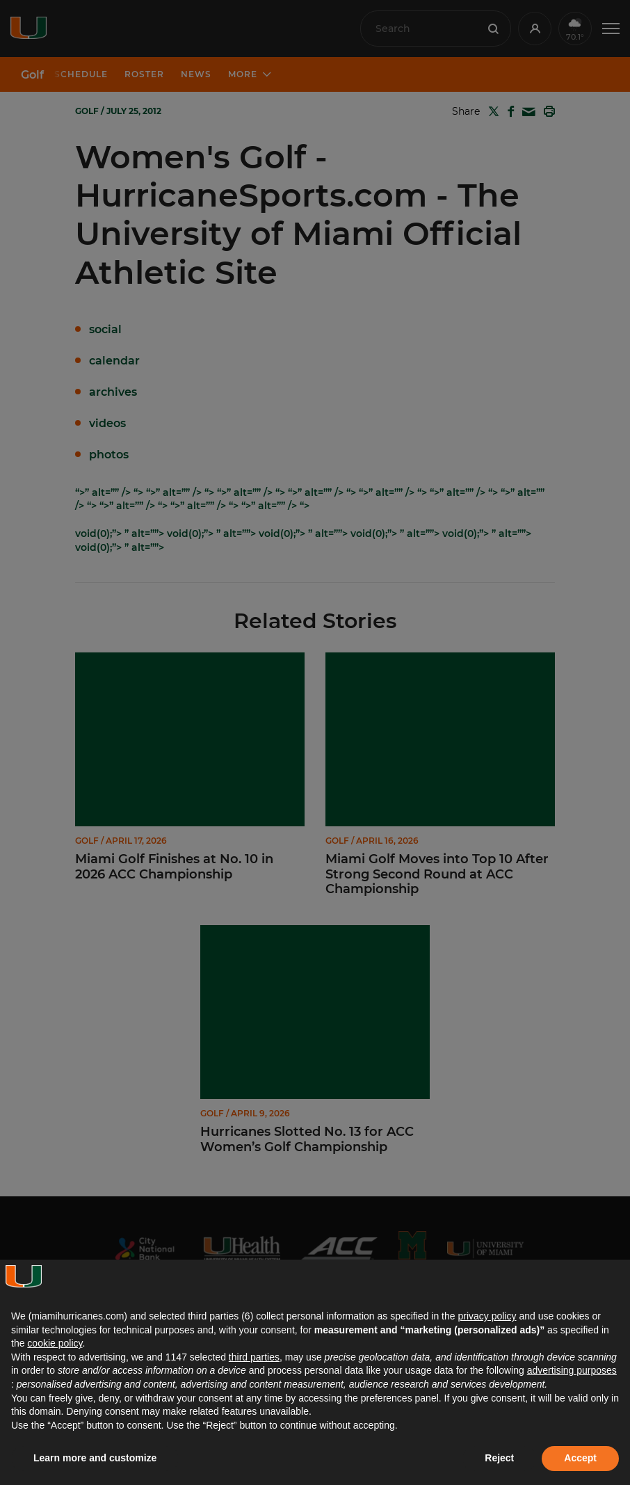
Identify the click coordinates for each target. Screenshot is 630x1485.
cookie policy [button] (54, 1343)
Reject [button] (499, 1457)
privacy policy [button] (487, 1316)
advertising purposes (572, 1370)
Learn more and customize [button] (94, 1457)
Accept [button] (580, 1457)
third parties (254, 1357)
